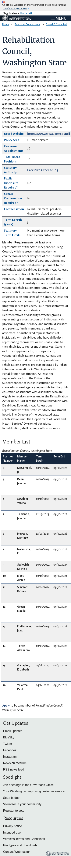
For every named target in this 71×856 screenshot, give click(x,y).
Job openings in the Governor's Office (28, 785)
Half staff (26, 13)
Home (5, 24)
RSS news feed (13, 769)
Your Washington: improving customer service (34, 791)
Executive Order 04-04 (42, 170)
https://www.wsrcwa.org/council (48, 133)
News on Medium (15, 763)
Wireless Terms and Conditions (24, 839)
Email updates (12, 731)
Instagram (10, 756)
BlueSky (8, 737)
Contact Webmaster (16, 851)
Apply (6, 705)
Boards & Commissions (27, 24)
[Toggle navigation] (59, 18)
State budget (11, 797)
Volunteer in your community (22, 804)
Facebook (9, 750)
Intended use (12, 832)
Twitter (7, 743)
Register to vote (13, 810)
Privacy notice (12, 826)
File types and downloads (20, 845)
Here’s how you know (15, 8)
